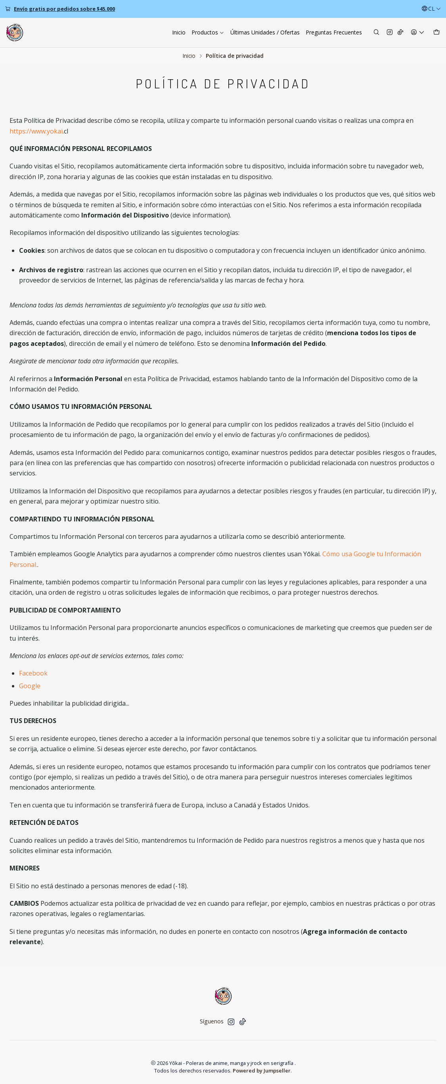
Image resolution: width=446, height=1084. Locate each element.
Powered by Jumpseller (262, 1070)
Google (29, 685)
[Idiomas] (431, 9)
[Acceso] (418, 32)
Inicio (189, 56)
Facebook (33, 673)
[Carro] (436, 32)
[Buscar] (376, 32)
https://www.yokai (36, 131)
